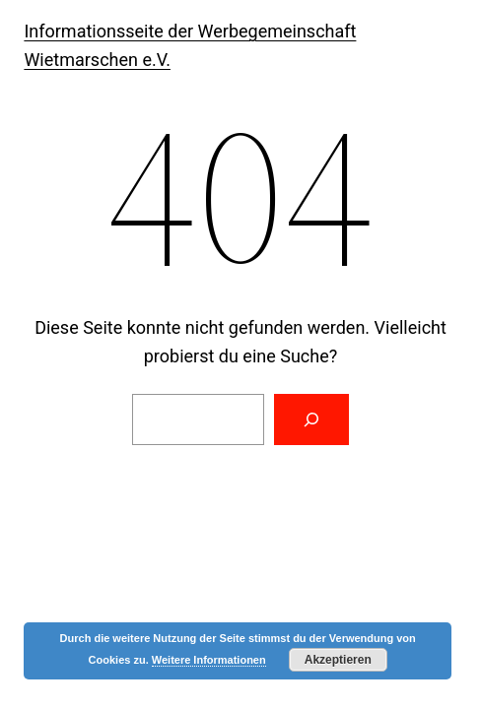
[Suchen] (311, 419)
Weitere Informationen (209, 660)
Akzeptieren (338, 660)
